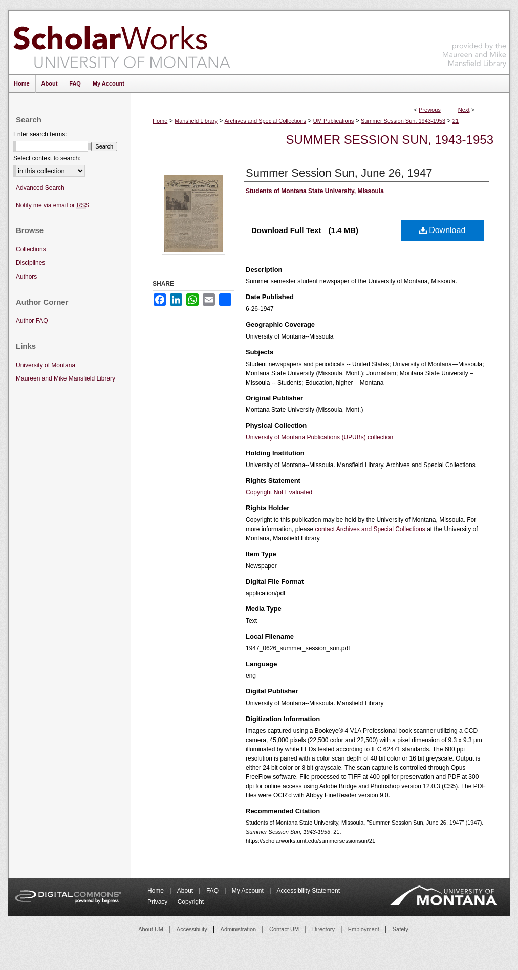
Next (464, 110)
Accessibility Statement (308, 890)
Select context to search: (46, 158)
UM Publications (333, 121)
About (186, 890)
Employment (363, 929)
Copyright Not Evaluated (279, 492)
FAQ (213, 890)
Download (442, 230)
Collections (31, 249)
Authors (26, 276)
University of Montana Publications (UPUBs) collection (319, 437)
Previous (430, 110)
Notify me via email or (52, 205)
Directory (323, 929)
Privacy (158, 901)
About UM (150, 929)
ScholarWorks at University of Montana (121, 42)
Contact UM (284, 929)
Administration (238, 929)
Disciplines (30, 262)
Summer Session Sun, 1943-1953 (403, 121)
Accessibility (192, 929)
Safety (400, 929)
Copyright (191, 901)
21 (455, 121)
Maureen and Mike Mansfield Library (474, 41)
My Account (248, 890)
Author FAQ (32, 320)
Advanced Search (40, 188)
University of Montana (45, 365)
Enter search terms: (40, 134)
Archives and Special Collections (266, 121)
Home (160, 121)
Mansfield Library (196, 121)
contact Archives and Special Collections (370, 529)
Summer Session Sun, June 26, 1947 (339, 172)
